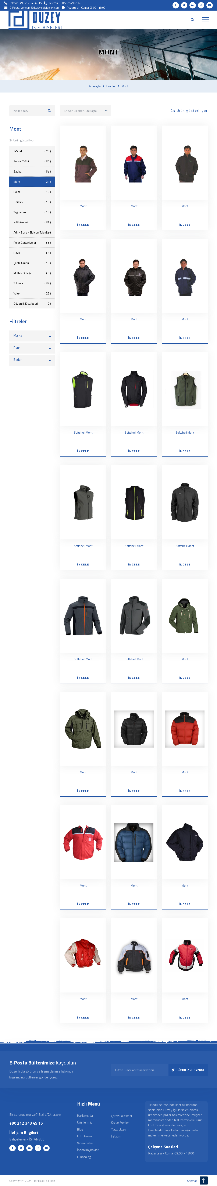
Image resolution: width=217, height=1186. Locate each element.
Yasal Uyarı (118, 1129)
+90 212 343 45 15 (26, 1123)
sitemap (192, 1180)
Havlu (32, 252)
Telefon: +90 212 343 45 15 (26, 3)
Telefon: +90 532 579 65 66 (65, 3)
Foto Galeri (84, 1136)
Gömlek (32, 202)
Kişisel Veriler (120, 1122)
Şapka (32, 171)
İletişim (116, 1136)
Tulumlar (32, 283)
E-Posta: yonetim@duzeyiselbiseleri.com (35, 8)
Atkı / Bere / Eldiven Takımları (32, 232)
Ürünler (111, 86)
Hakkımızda (85, 1115)
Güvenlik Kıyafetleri (32, 303)
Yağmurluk (32, 212)
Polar (32, 191)
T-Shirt (32, 151)
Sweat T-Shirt (32, 161)
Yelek (32, 293)
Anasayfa (95, 86)
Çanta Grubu (32, 263)
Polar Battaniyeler (32, 242)
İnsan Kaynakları (88, 1150)
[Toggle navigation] (205, 20)
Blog (80, 1129)
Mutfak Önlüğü (32, 273)
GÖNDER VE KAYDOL (188, 1070)
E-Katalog (84, 1156)
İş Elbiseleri (32, 222)
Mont (125, 86)
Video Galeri (85, 1143)
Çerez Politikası (121, 1115)
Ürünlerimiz (85, 1122)
